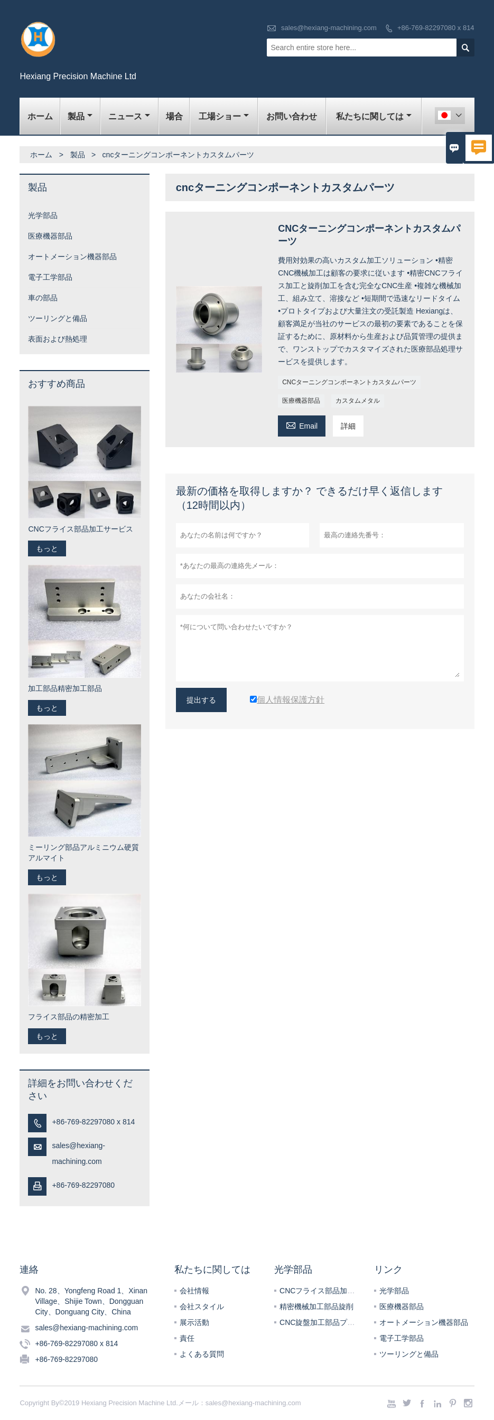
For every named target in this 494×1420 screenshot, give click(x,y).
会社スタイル (202, 1306)
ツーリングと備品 (57, 318)
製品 (80, 116)
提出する (201, 700)
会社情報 (194, 1290)
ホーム (40, 116)
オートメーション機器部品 (72, 256)
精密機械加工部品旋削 (316, 1306)
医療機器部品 (301, 400)
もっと (47, 548)
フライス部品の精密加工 (68, 1016)
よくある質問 (202, 1354)
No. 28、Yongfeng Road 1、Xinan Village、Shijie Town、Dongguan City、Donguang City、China (91, 1301)
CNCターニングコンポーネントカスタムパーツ (349, 382)
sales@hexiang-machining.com (329, 28)
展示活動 (194, 1322)
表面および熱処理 (57, 339)
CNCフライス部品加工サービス (80, 529)
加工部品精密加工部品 (65, 688)
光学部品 (43, 215)
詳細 (348, 426)
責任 (187, 1338)
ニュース (129, 116)
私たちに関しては (374, 116)
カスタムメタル (357, 400)
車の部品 (43, 298)
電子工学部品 (50, 277)
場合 (174, 116)
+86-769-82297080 (83, 1185)
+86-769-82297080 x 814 (435, 28)
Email (302, 424)
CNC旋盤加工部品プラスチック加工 (339, 1322)
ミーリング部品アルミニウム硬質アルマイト (83, 852)
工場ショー (224, 116)
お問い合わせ (291, 116)
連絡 (29, 1269)
